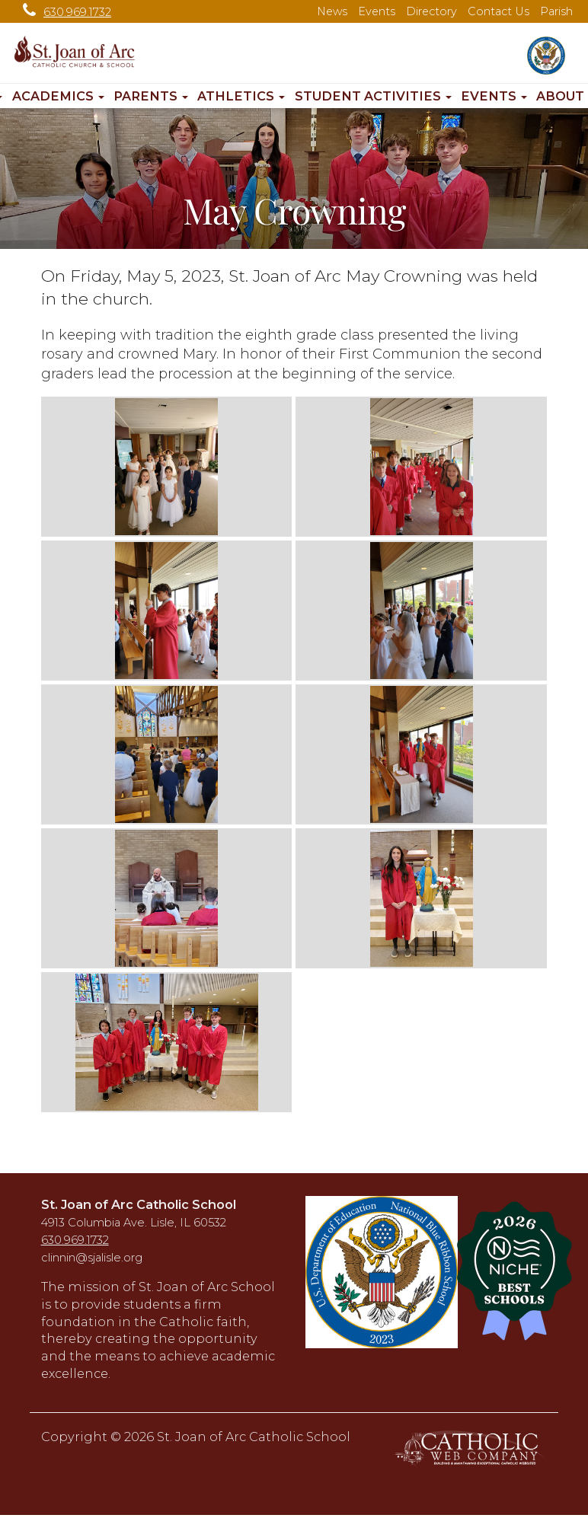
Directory (431, 11)
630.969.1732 (63, 12)
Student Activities (373, 96)
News (332, 11)
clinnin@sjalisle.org (91, 1257)
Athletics (241, 96)
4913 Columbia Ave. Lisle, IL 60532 (133, 1222)
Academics (58, 96)
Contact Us (498, 11)
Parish (556, 11)
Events (376, 11)
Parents (150, 96)
